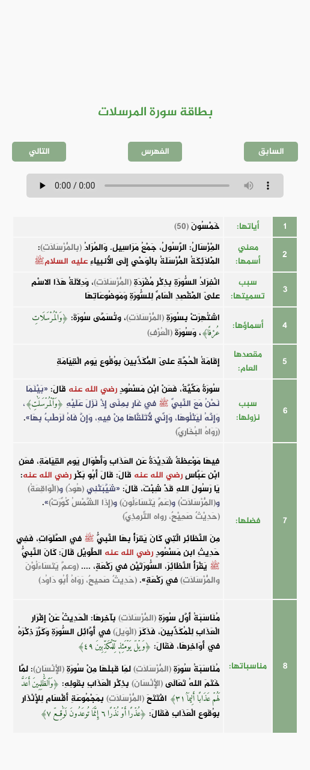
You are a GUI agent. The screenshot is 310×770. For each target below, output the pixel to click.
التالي (39, 152)
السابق (271, 152)
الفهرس (155, 152)
